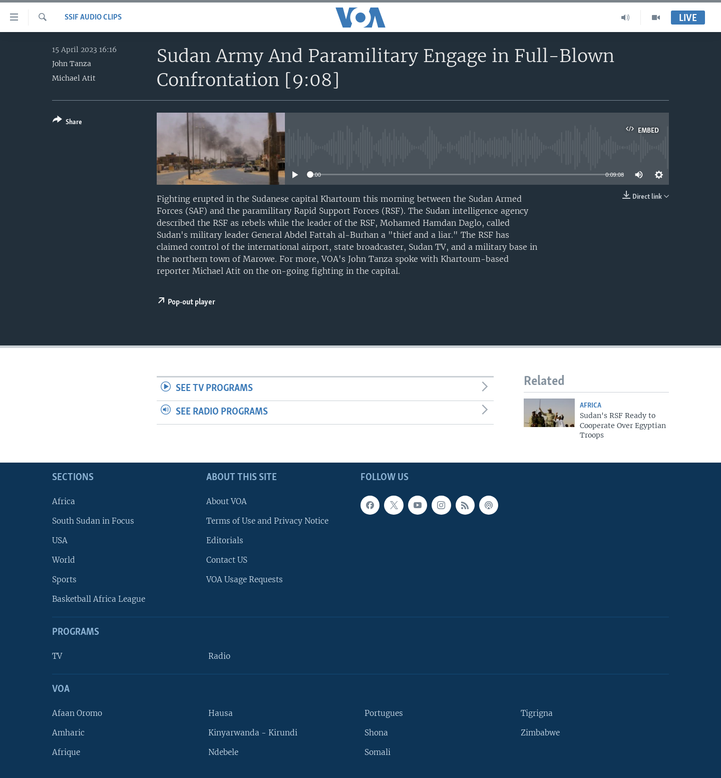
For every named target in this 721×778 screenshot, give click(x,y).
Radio (219, 656)
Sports (64, 579)
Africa (590, 406)
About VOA (226, 501)
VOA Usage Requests (244, 579)
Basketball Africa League (98, 599)
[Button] (67, 123)
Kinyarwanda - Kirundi (252, 732)
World (63, 560)
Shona (376, 732)
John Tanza (71, 63)
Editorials (224, 540)
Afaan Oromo (77, 712)
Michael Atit (74, 78)
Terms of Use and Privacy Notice (267, 520)
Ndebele (223, 752)
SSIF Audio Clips (93, 18)
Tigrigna (537, 712)
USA (60, 540)
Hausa (220, 712)
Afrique (66, 752)
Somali (378, 752)
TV (57, 656)
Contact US (226, 560)
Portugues (384, 712)
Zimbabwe (540, 732)
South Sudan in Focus (93, 520)
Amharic (68, 732)
